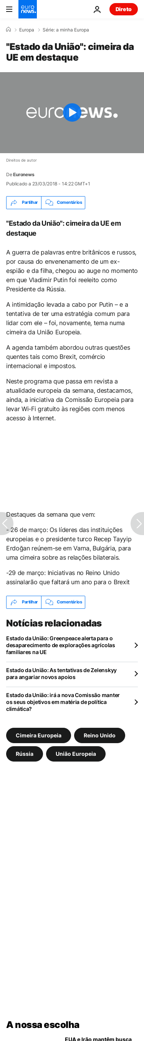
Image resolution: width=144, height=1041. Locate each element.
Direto (124, 9)
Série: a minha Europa (66, 30)
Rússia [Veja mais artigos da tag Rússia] (24, 753)
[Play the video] (72, 112)
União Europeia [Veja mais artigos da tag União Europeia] (76, 753)
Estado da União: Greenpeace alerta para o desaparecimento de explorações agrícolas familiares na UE (60, 645)
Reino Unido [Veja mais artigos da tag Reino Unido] (100, 735)
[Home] (8, 29)
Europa (26, 30)
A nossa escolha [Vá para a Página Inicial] (42, 1024)
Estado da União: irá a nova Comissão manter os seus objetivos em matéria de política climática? (63, 702)
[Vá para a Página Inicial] (27, 9)
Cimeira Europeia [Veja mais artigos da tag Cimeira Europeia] (38, 735)
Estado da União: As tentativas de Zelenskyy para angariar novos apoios (61, 673)
